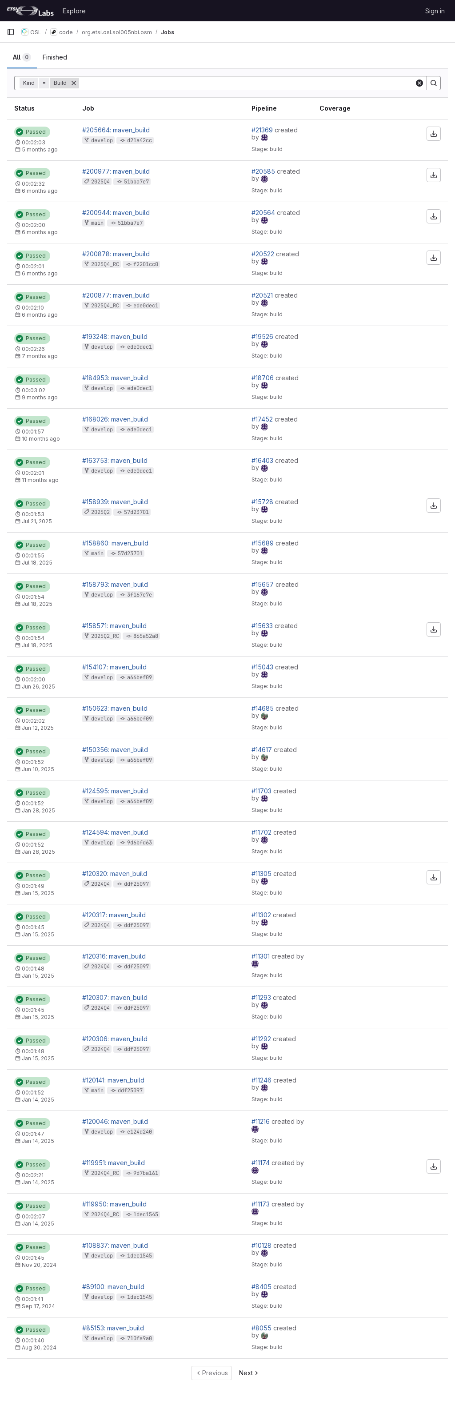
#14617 (262, 749)
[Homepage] (30, 11)
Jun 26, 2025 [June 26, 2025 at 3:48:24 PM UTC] (38, 686)
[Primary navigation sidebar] (11, 32)
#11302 (262, 915)
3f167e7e (139, 594)
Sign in (435, 11)
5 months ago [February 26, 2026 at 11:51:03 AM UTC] (40, 149)
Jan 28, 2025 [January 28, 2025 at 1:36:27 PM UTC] (38, 851)
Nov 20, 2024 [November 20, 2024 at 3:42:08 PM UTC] (39, 1265)
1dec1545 (145, 1214)
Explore (74, 11)
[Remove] (73, 83)
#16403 (263, 460)
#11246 (262, 1080)
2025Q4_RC (105, 264)
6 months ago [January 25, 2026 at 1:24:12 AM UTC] (40, 190)
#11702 (262, 832)
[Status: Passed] (32, 132)
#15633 (263, 625)
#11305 (262, 873)
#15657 (263, 584)
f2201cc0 (145, 264)
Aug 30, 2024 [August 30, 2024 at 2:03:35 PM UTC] (39, 1347)
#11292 (262, 1039)
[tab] (22, 57)
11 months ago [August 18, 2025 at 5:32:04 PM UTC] (40, 480)
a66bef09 (139, 677)
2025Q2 (100, 512)
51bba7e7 (136, 181)
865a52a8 (145, 636)
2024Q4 (100, 884)
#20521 (263, 295)
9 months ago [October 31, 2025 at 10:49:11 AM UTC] (40, 397)
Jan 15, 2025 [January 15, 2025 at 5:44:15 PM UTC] (38, 975)
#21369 (263, 130)
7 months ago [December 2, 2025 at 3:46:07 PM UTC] (40, 356)
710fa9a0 (139, 1338)
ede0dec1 (145, 305)
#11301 (261, 956)
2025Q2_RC (105, 636)
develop (102, 140)
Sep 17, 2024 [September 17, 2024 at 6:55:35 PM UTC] (38, 1306)
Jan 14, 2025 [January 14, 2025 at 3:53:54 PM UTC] (38, 1141)
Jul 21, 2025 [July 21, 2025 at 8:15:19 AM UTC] (37, 521)
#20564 (264, 212)
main (97, 223)
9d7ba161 (145, 1173)
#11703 (262, 791)
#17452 (263, 419)
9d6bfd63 (139, 842)
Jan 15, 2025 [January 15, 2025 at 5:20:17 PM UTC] (38, 1058)
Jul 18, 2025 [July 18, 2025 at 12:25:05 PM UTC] (37, 604)
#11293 (262, 997)
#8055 (262, 1328)
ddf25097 (136, 884)
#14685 (263, 708)
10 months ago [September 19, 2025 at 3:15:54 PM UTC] (41, 438)
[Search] (434, 83)
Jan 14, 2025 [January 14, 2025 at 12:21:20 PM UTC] (38, 1182)
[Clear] (419, 83)
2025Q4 (100, 181)
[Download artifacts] (434, 134)
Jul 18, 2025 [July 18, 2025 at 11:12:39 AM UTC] (37, 645)
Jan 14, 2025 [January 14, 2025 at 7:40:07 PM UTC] (38, 1099)
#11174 (261, 1162)
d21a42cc (139, 140)
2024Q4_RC (105, 1173)
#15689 (263, 543)
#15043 (263, 667)
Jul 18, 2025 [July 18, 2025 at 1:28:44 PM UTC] (37, 562)
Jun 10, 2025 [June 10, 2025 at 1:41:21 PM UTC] (38, 769)
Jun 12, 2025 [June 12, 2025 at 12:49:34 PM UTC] (38, 727)
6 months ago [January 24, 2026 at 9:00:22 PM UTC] (40, 314)
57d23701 (136, 512)
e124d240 (139, 1131)
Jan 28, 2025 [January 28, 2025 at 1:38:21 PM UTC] (38, 810)
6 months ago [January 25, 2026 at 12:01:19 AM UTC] (40, 232)
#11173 (261, 1204)
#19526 (263, 336)
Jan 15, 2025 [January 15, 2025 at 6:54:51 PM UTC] (38, 893)
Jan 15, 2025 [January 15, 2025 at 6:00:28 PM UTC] (38, 934)
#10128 (262, 1245)
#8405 (262, 1286)
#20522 (263, 254)
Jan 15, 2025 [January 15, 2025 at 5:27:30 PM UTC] (38, 1017)
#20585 (264, 171)
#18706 (263, 378)
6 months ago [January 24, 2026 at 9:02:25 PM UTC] (40, 273)
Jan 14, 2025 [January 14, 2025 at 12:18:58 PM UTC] (38, 1223)
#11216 (261, 1121)
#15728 (263, 501)
